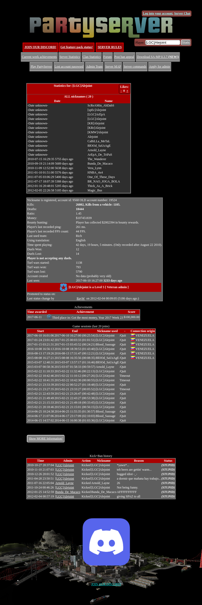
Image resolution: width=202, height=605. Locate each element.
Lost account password (68, 66)
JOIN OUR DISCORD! (40, 47)
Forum (107, 57)
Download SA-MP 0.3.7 (158, 57)
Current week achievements (39, 57)
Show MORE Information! (46, 438)
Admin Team (94, 66)
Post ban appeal (124, 57)
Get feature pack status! (76, 47)
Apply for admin (159, 66)
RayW (81, 298)
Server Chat (182, 13)
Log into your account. (158, 13)
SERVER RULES (110, 47)
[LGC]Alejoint (64, 465)
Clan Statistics (92, 57)
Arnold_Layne (64, 483)
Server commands (135, 66)
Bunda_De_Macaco (67, 492)
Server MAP (113, 66)
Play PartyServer (41, 66)
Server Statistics (69, 57)
